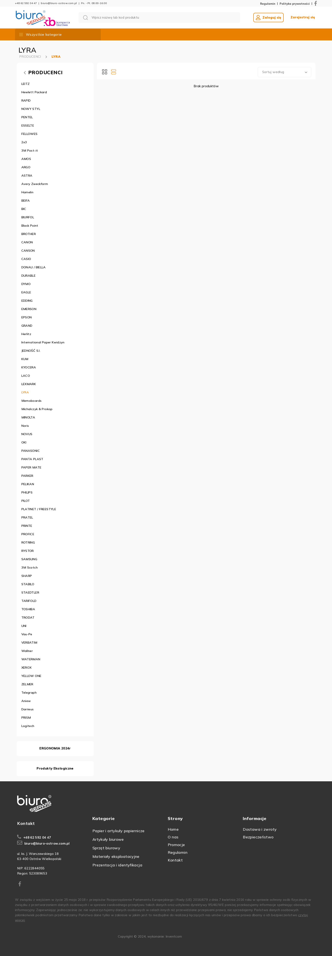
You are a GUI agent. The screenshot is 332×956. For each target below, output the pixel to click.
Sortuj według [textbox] (273, 72)
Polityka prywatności (295, 3)
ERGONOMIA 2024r (55, 748)
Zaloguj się (268, 17)
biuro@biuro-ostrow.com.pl (59, 3)
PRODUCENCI (30, 57)
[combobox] (284, 72)
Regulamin (267, 3)
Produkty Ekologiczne (55, 768)
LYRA (56, 57)
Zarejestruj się (302, 17)
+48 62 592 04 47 (26, 3)
